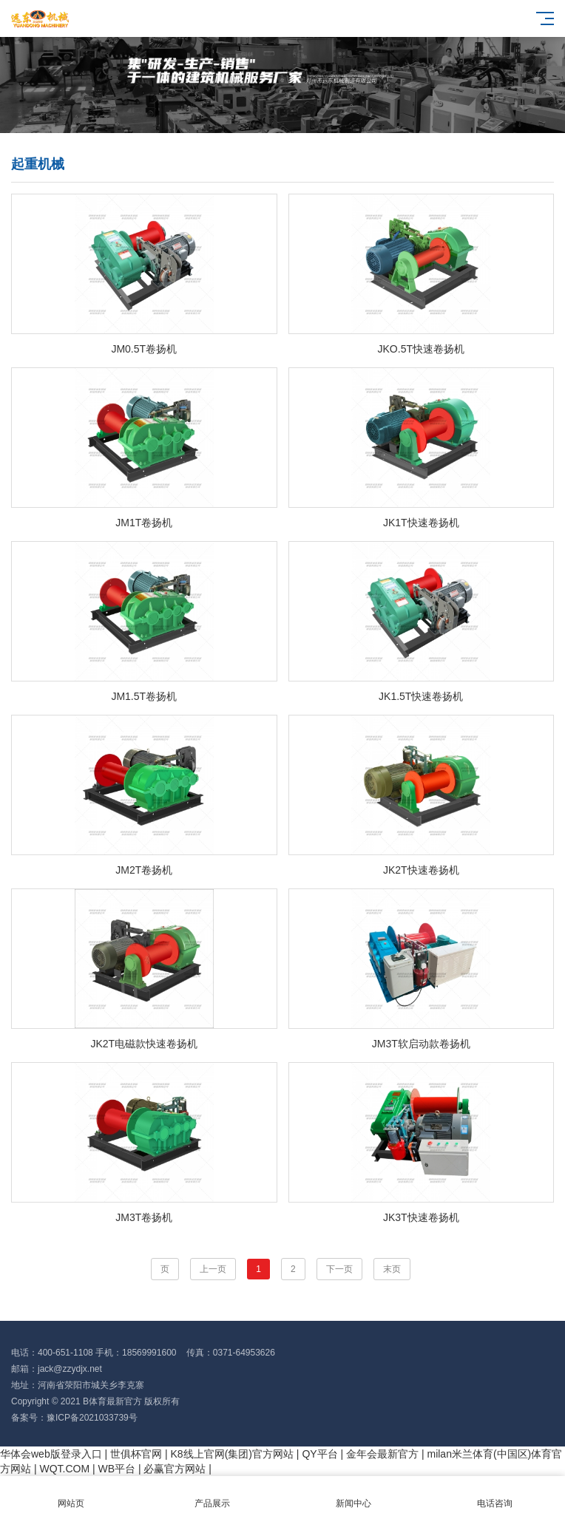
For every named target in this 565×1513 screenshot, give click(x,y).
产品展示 (211, 1495)
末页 (392, 1269)
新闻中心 (353, 1495)
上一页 (213, 1269)
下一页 (339, 1269)
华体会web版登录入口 (51, 1454)
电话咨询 (494, 1495)
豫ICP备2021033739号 (92, 1417)
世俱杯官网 (136, 1454)
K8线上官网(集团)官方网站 (232, 1454)
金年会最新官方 (382, 1454)
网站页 (70, 1495)
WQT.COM (64, 1469)
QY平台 (319, 1454)
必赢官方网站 (174, 1469)
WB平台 (117, 1469)
